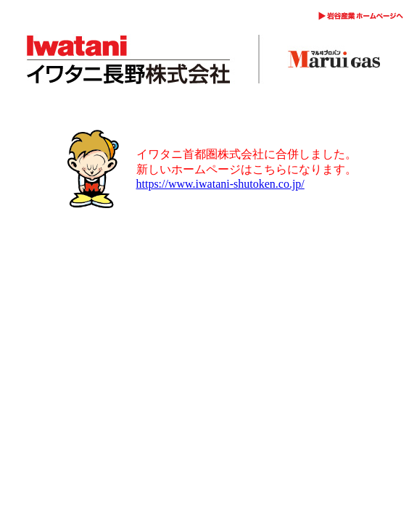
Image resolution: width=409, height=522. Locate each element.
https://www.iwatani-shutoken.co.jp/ (220, 184)
